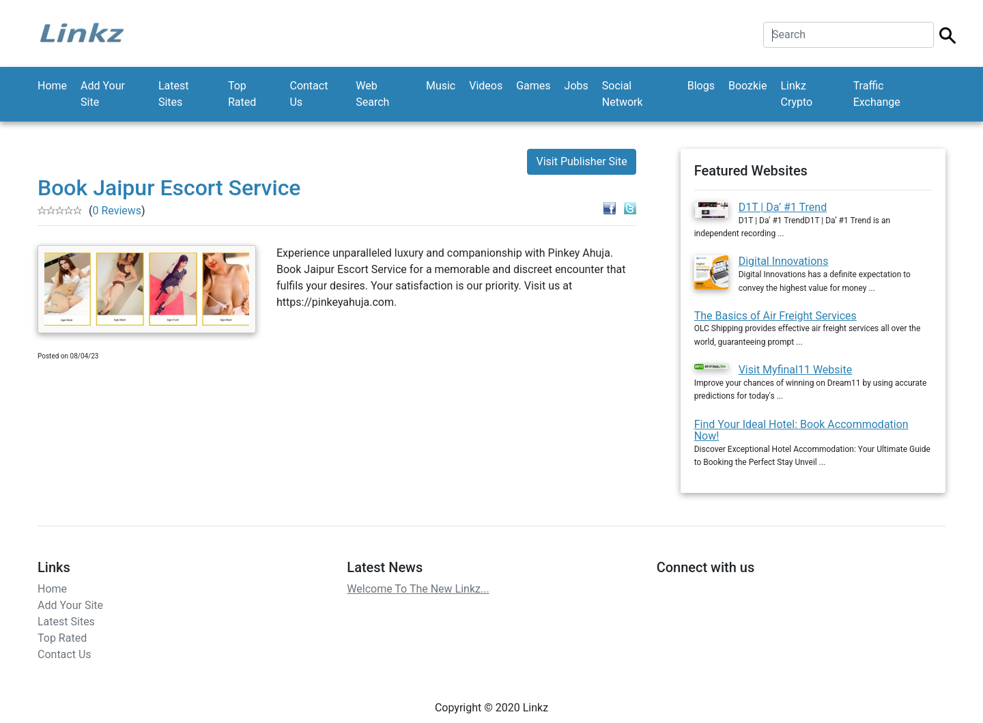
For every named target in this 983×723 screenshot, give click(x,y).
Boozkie (747, 85)
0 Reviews (116, 210)
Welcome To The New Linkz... (418, 588)
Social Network (622, 94)
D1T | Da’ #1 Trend (783, 207)
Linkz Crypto (796, 94)
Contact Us (308, 94)
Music (440, 85)
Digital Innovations (784, 261)
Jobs (576, 85)
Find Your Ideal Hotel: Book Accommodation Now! (801, 430)
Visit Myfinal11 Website (796, 369)
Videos (485, 85)
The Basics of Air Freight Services (775, 315)
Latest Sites (173, 94)
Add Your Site (103, 94)
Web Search (372, 94)
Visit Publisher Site (581, 161)
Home (52, 85)
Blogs (701, 85)
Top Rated (242, 94)
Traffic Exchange (876, 94)
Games (533, 85)
